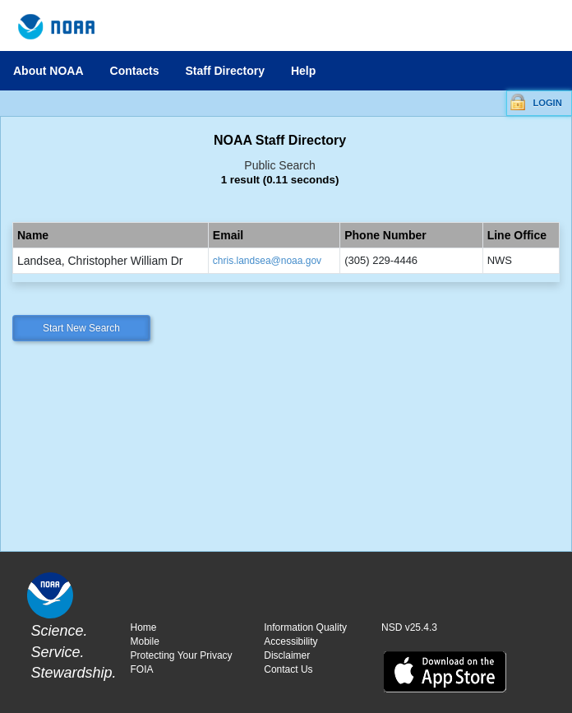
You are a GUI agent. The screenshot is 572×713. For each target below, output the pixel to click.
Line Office (517, 235)
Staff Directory (224, 70)
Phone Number (385, 235)
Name (32, 235)
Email (228, 235)
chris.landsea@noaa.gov (267, 260)
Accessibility (290, 641)
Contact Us (288, 669)
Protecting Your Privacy (182, 655)
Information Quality (305, 627)
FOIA (142, 669)
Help (303, 70)
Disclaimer (287, 655)
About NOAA (48, 70)
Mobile (145, 641)
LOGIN (547, 103)
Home (144, 627)
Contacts (134, 70)
